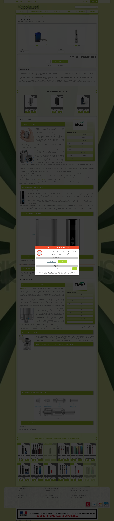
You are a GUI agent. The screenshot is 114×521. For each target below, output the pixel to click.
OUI (62, 261)
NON (51, 261)
